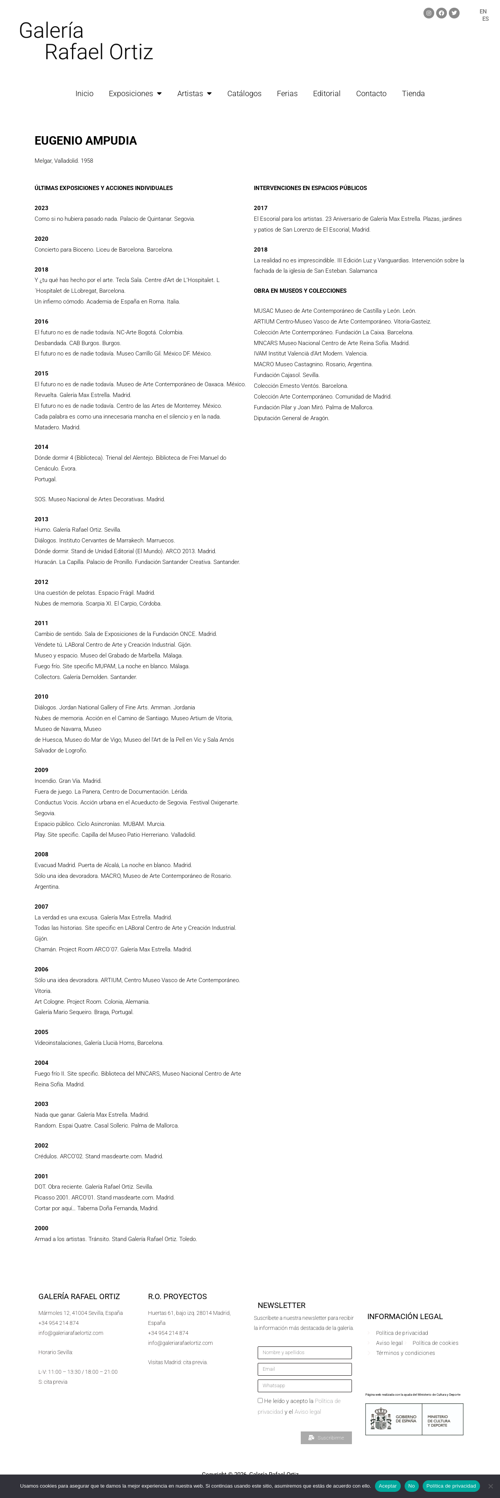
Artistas (194, 93)
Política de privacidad (451, 1486)
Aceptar (388, 1486)
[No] (490, 1486)
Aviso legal (308, 1411)
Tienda (413, 93)
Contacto (371, 93)
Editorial (327, 93)
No (411, 1486)
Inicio (84, 93)
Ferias (287, 93)
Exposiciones (135, 93)
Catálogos (244, 93)
